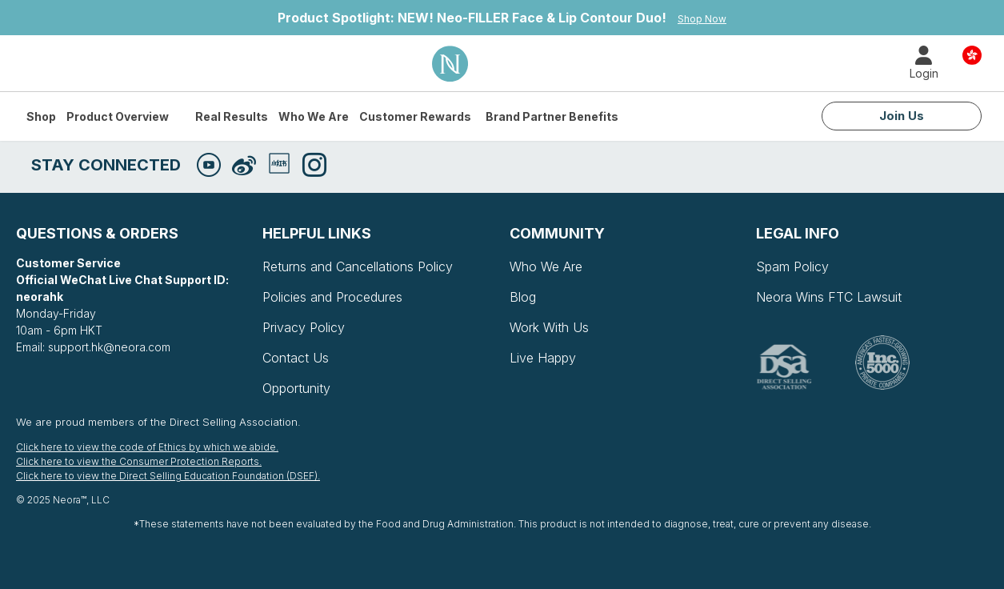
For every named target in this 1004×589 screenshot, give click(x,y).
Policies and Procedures (332, 297)
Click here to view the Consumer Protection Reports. (139, 461)
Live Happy (543, 358)
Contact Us (295, 358)
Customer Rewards (415, 116)
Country (972, 54)
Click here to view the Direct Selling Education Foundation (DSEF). (168, 476)
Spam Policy (792, 266)
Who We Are (313, 116)
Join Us (901, 115)
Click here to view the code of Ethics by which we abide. (147, 447)
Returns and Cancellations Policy (357, 266)
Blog (523, 297)
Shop (41, 116)
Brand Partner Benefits (552, 116)
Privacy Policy (303, 327)
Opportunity (296, 388)
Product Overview (117, 116)
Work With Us (549, 327)
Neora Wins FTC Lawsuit (829, 297)
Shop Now (702, 19)
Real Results (231, 116)
